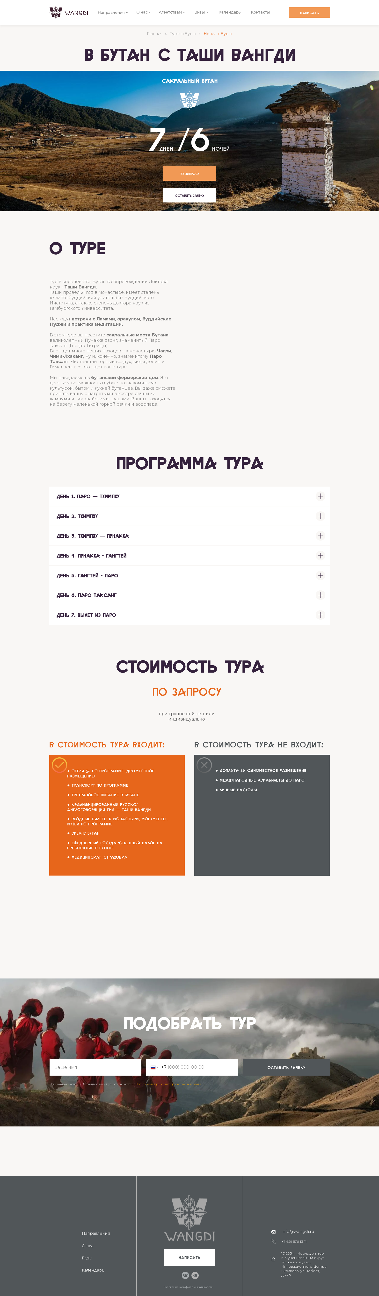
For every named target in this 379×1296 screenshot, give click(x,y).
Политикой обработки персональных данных (168, 1084)
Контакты (260, 12)
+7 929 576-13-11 (294, 1241)
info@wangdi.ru (297, 1231)
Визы (199, 12)
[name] (95, 1067)
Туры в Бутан (183, 33)
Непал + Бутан (218, 33)
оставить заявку (286, 1067)
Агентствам (170, 12)
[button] (189, 195)
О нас (142, 12)
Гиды (87, 1258)
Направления (111, 12)
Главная (155, 33)
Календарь (230, 12)
